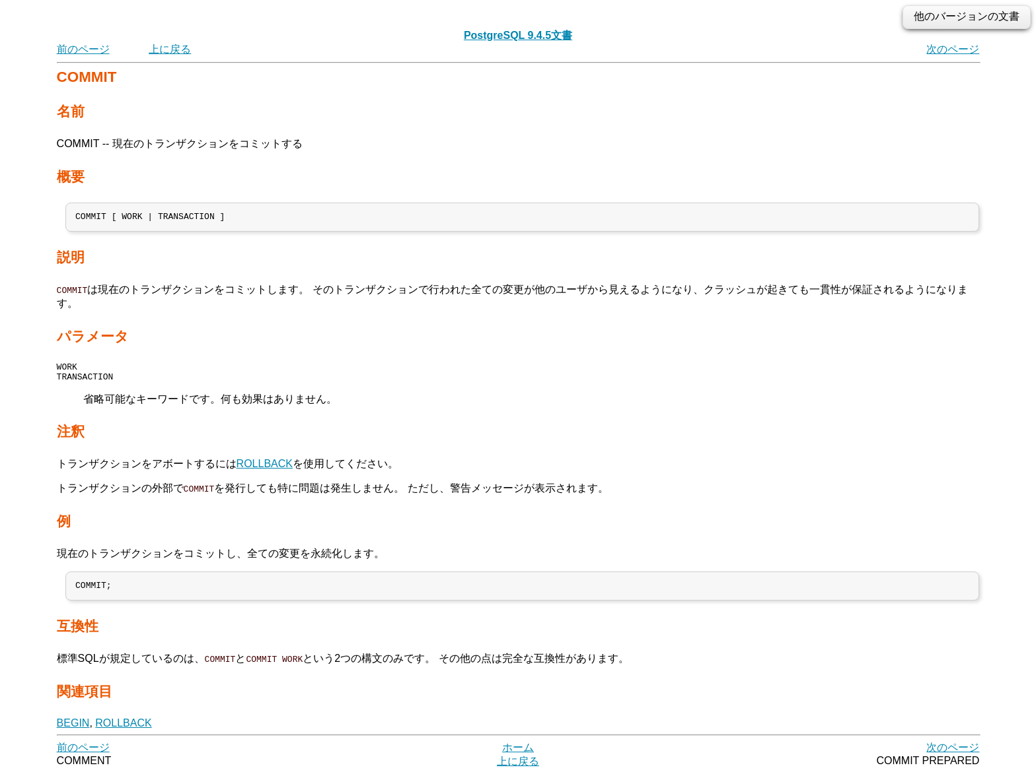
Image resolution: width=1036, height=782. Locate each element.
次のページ (952, 49)
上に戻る (170, 49)
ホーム (518, 755)
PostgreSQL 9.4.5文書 (518, 35)
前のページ (83, 49)
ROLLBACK (265, 470)
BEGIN (73, 730)
